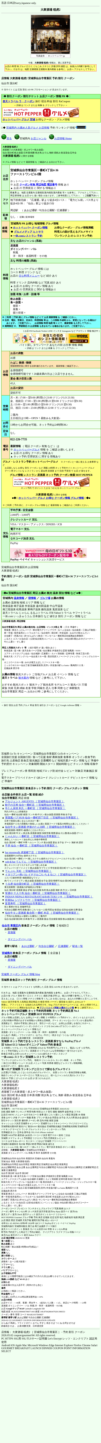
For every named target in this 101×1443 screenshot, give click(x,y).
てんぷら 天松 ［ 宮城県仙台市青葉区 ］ (28, 871)
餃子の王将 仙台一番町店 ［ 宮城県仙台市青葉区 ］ (35, 804)
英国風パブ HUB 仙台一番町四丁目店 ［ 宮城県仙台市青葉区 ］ (42, 817)
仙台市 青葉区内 (11, 925)
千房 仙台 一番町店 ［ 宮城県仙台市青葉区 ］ (31, 845)
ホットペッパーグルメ (27, 449)
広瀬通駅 (63, 946)
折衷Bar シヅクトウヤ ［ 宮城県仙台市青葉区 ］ (33, 900)
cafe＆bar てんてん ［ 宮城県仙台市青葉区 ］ (31, 861)
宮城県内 (7, 953)
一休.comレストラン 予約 (27, 235)
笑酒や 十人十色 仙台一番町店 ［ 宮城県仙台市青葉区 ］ (38, 893)
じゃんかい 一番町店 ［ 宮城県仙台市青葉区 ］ (32, 836)
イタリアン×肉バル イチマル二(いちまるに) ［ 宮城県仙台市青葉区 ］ (46, 874)
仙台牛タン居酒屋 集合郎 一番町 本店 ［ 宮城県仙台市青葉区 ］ (42, 912)
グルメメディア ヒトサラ (28, 231)
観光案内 (23, 677)
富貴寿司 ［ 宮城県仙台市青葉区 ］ (25, 903)
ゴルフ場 (45, 598)
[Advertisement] (21, 727)
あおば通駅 (27, 946)
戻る (6, 138)
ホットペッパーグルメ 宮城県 (18, 1014)
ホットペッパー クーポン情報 (30, 227)
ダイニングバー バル (20, 939)
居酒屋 (12, 932)
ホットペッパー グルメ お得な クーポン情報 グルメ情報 (51, 498)
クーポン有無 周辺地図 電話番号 (38, 184)
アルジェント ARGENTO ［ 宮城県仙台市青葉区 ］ (35, 801)
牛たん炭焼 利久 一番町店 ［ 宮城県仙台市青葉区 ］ (35, 808)
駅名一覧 (77, 946)
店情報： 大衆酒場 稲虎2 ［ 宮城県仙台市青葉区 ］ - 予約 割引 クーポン (43, 1332)
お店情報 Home (60, 138)
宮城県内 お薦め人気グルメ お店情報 (27, 127)
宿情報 (32, 598)
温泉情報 (19, 598)
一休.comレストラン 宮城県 (17, 1057)
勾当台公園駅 (46, 946)
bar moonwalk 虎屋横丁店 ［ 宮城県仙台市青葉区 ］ (35, 852)
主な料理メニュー (29, 275)
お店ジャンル (38, 138)
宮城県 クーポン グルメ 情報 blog (20, 974)
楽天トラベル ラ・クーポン (18, 101)
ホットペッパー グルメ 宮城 (18, 119)
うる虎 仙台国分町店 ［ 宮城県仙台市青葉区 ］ (32, 883)
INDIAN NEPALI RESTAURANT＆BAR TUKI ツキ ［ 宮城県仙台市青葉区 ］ (49, 896)
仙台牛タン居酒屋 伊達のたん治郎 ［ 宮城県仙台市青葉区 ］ (40, 827)
